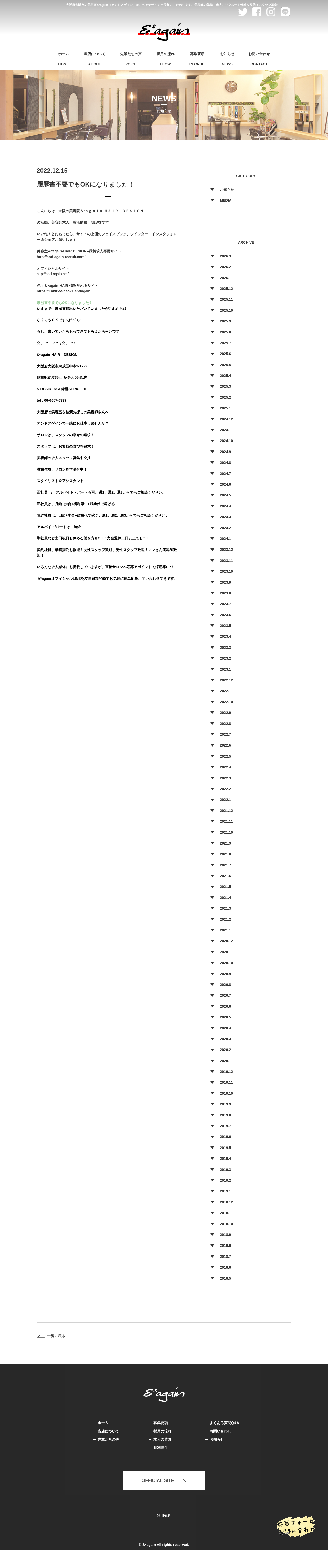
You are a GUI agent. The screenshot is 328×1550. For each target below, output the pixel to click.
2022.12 (226, 680)
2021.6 (225, 876)
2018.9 (225, 1235)
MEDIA (225, 200)
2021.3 (225, 908)
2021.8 (225, 854)
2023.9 (225, 582)
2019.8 (225, 1115)
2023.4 (225, 636)
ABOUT (94, 58)
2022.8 (225, 724)
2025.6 (225, 354)
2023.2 (225, 658)
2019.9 (225, 1104)
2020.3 (225, 1039)
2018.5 (225, 1278)
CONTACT (259, 58)
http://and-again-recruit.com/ (61, 257)
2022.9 (225, 713)
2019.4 (225, 1158)
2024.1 (225, 539)
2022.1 (225, 800)
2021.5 (225, 887)
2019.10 (226, 1093)
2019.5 (225, 1148)
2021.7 (225, 865)
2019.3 (225, 1170)
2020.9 (225, 974)
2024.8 (225, 462)
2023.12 (226, 549)
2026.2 (225, 267)
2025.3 (225, 386)
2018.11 (226, 1213)
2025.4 (225, 376)
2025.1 (225, 408)
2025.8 (225, 332)
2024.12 (226, 419)
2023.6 (225, 615)
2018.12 (226, 1202)
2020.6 (225, 1006)
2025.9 (225, 321)
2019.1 (225, 1191)
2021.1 (225, 930)
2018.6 (225, 1267)
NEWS (227, 58)
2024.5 (225, 495)
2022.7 (225, 734)
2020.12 (226, 941)
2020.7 (225, 995)
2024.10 (226, 441)
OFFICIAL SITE (164, 1480)
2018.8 (225, 1245)
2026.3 (225, 256)
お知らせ (227, 190)
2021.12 (226, 811)
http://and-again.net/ (53, 274)
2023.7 (225, 604)
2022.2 (225, 789)
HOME (63, 58)
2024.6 (225, 484)
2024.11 (226, 430)
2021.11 (226, 821)
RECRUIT (197, 58)
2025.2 (225, 397)
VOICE (131, 58)
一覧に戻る (51, 1336)
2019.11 (226, 1082)
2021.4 (225, 898)
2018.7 (225, 1256)
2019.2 (225, 1180)
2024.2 (225, 528)
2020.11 (226, 952)
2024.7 (225, 474)
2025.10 (226, 310)
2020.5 (225, 1017)
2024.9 (225, 452)
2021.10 (226, 832)
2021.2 (225, 919)
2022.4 (225, 767)
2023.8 (225, 593)
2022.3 (225, 778)
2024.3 (225, 517)
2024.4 (225, 506)
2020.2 (225, 1050)
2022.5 (225, 756)
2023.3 (225, 647)
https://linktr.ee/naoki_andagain (63, 291)
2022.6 (225, 745)
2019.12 (226, 1072)
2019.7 (225, 1126)
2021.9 (225, 843)
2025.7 (225, 343)
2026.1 (225, 278)
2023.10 (226, 571)
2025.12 (226, 289)
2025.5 (225, 365)
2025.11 (226, 299)
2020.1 (225, 1061)
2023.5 (225, 626)
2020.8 (225, 985)
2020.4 (225, 1028)
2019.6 (225, 1137)
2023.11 (226, 560)
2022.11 (226, 691)
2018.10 (226, 1224)
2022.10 (226, 702)
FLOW (166, 58)
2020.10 (226, 963)
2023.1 (225, 669)
